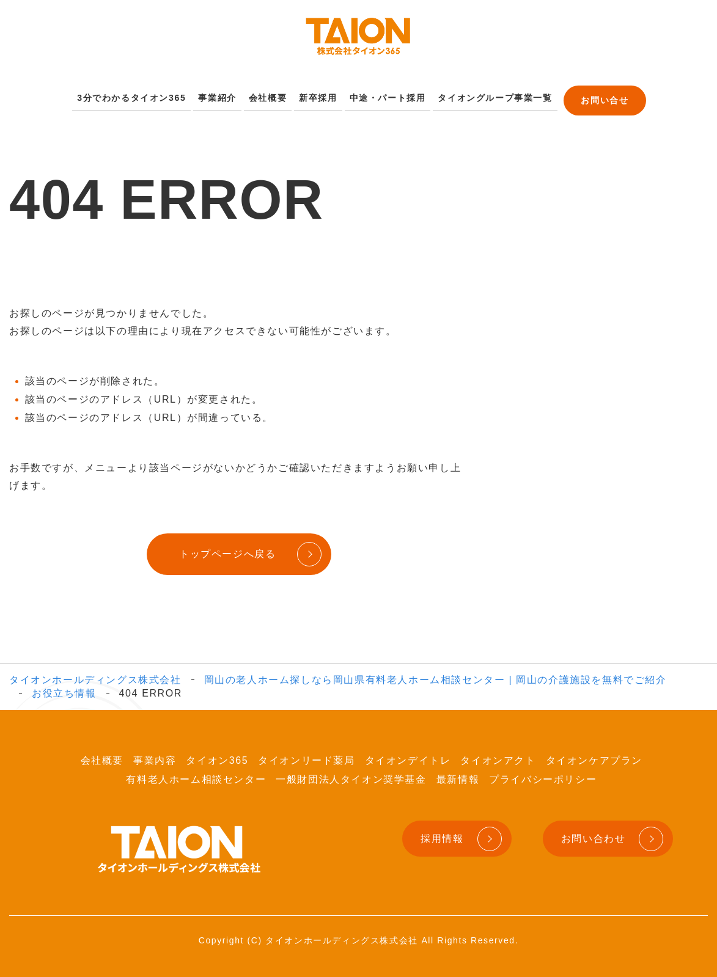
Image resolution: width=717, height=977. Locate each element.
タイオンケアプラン (594, 758)
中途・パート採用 (383, 96)
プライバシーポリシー (543, 776)
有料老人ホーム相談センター (196, 776)
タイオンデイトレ (408, 758)
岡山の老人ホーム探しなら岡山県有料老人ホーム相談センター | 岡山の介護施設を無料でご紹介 (435, 676)
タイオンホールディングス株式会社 (95, 676)
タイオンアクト (497, 758)
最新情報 (457, 776)
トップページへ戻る (224, 551)
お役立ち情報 (64, 690)
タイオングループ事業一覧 (484, 96)
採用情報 (442, 835)
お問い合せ (592, 96)
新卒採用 (317, 96)
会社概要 (269, 96)
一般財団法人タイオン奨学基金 (351, 776)
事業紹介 (221, 96)
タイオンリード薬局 (306, 758)
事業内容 (154, 758)
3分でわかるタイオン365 (140, 96)
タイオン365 (217, 758)
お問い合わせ (593, 835)
